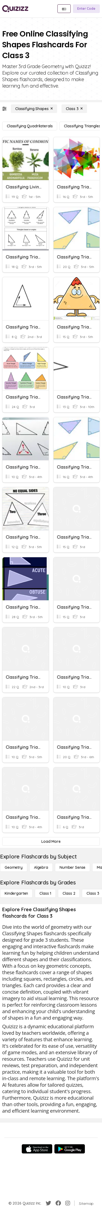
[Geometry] (13, 867)
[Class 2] (69, 893)
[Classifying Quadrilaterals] (29, 126)
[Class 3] (74, 108)
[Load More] (51, 841)
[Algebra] (41, 867)
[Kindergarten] (16, 893)
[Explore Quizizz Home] (15, 8)
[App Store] (37, 1148)
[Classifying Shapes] (34, 108)
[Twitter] (48, 1203)
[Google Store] (69, 1148)
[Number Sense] (72, 867)
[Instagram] (67, 1203)
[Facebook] (58, 1203)
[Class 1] (45, 893)
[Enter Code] (86, 8)
